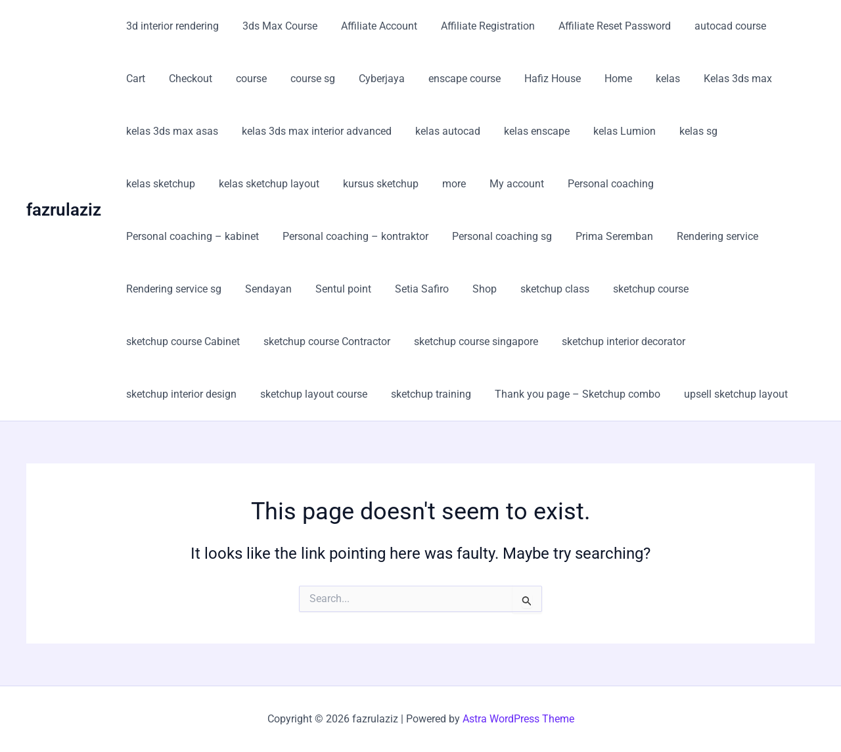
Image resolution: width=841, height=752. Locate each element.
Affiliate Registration (479, 26)
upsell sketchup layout (363, 394)
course (204, 78)
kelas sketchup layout (175, 183)
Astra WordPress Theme (518, 719)
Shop (289, 289)
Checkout (146, 78)
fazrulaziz (63, 210)
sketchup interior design (470, 341)
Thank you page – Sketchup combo (207, 394)
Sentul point (153, 289)
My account (415, 183)
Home (558, 78)
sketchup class (356, 289)
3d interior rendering (171, 26)
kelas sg (684, 131)
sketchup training (714, 341)
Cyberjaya (330, 78)
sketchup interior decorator (332, 341)
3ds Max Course (276, 26)
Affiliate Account (372, 26)
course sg (263, 78)
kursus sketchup (284, 183)
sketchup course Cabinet (565, 289)
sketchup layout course (599, 341)
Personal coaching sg (342, 236)
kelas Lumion (612, 131)
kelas (605, 78)
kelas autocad (441, 131)
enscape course (410, 78)
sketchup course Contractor (706, 289)
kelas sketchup (758, 131)
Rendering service (552, 236)
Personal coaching (506, 183)
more (355, 183)
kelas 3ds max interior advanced (313, 131)
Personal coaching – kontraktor (198, 236)
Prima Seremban (451, 236)
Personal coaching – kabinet (636, 183)
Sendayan (753, 236)
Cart (782, 26)
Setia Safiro (229, 289)
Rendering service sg (661, 236)
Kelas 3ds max (673, 78)
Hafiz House (495, 78)
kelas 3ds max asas (171, 131)
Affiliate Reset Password (603, 26)
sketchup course (450, 289)
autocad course (716, 26)
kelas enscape (527, 131)
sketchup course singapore (187, 341)
